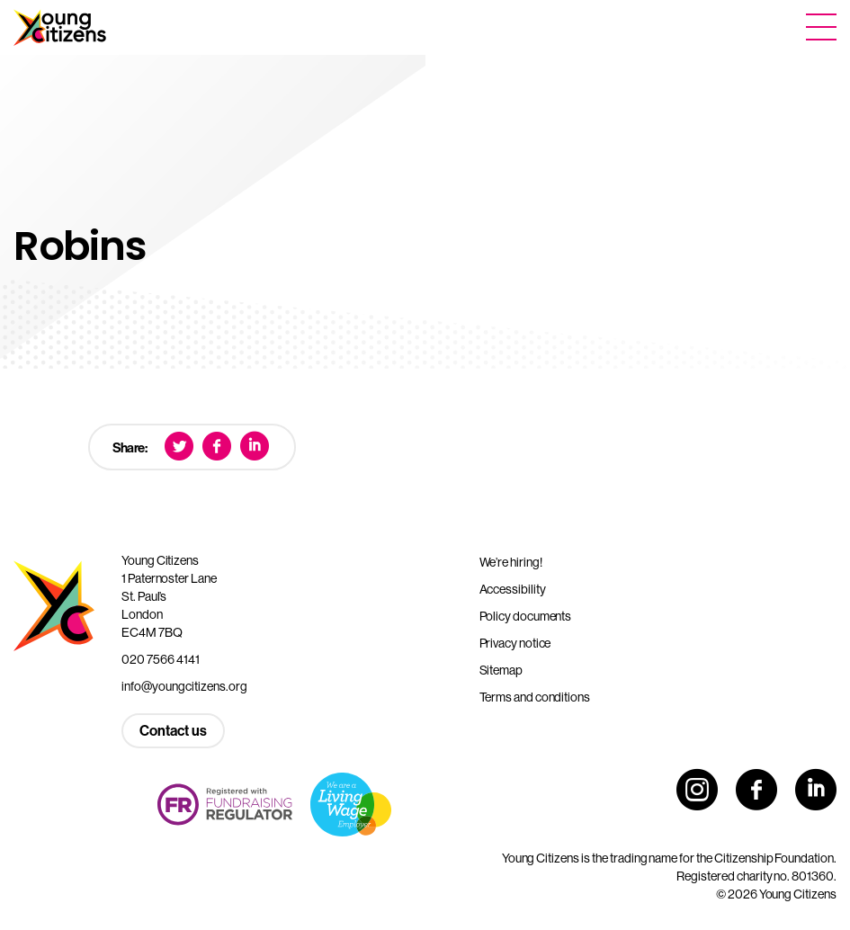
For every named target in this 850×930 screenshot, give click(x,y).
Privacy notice (515, 643)
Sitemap (501, 670)
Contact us (173, 730)
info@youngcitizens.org (184, 686)
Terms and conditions (534, 697)
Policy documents (525, 616)
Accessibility (512, 589)
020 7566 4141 (160, 659)
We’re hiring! (510, 562)
